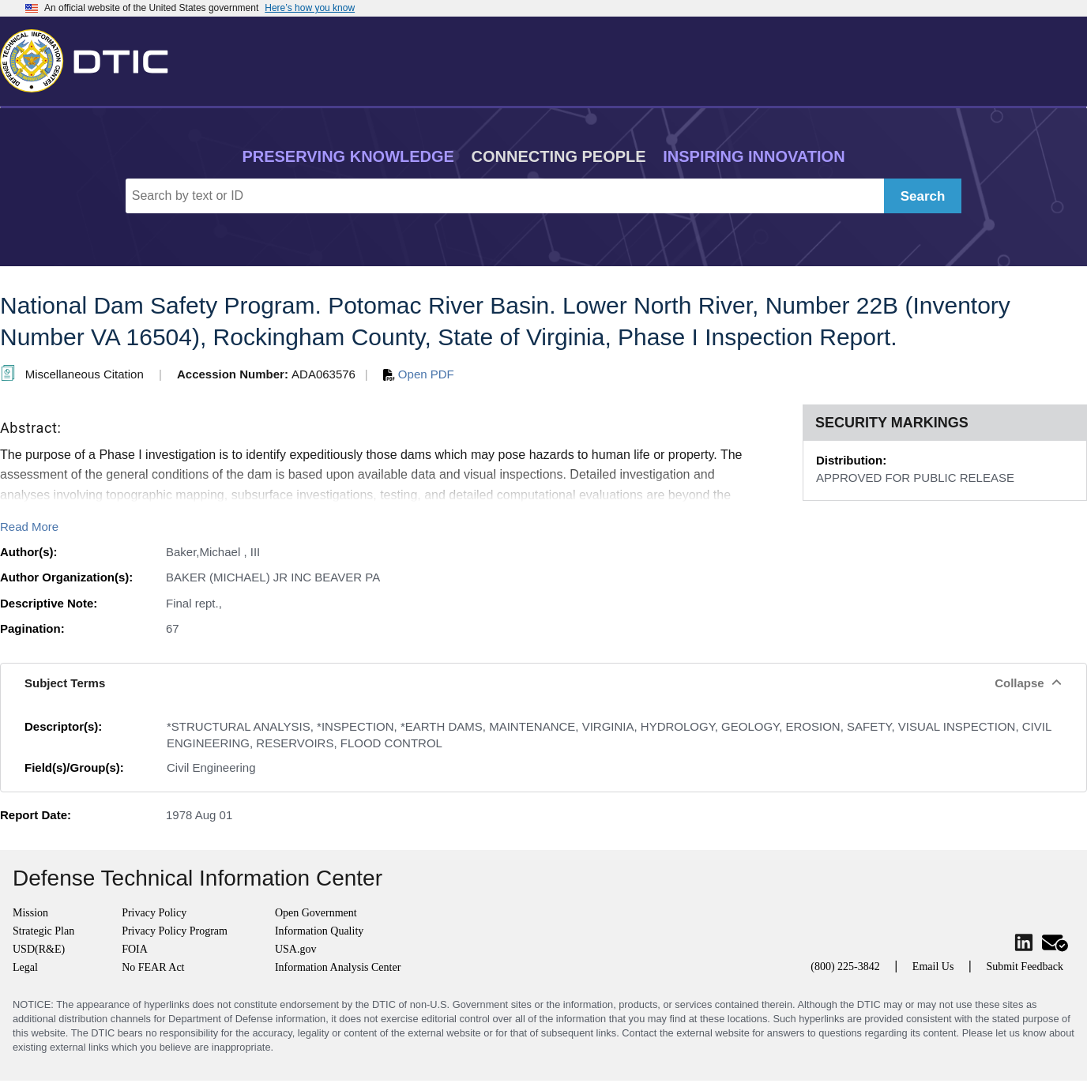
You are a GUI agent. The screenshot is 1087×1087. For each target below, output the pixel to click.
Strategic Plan (43, 931)
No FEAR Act (153, 967)
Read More (29, 526)
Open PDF (418, 374)
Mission (30, 913)
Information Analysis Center (338, 967)
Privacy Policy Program (175, 931)
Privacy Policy (154, 913)
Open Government (316, 913)
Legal (25, 967)
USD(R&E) (39, 949)
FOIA (135, 949)
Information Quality (319, 931)
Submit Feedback (1024, 966)
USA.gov (296, 949)
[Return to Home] (91, 57)
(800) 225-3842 (845, 966)
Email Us (933, 966)
